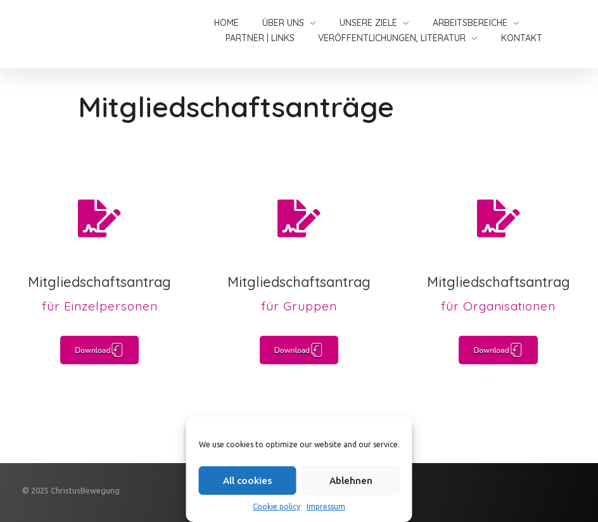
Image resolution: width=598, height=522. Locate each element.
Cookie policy (276, 506)
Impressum (326, 506)
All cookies (247, 480)
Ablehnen (350, 480)
